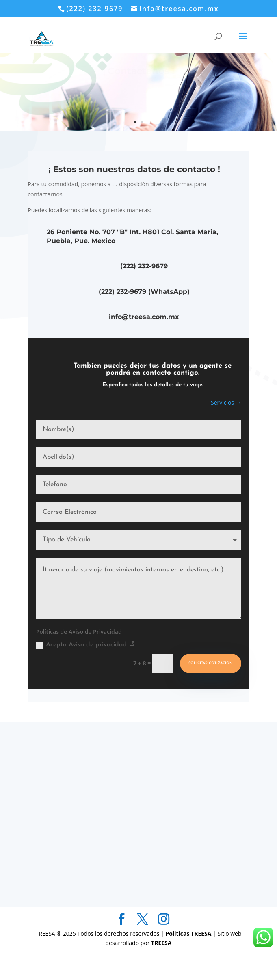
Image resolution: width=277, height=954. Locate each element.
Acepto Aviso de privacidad (85, 645)
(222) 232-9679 (144, 266)
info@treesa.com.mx (144, 317)
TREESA (161, 943)
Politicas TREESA (189, 933)
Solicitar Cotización (210, 663)
